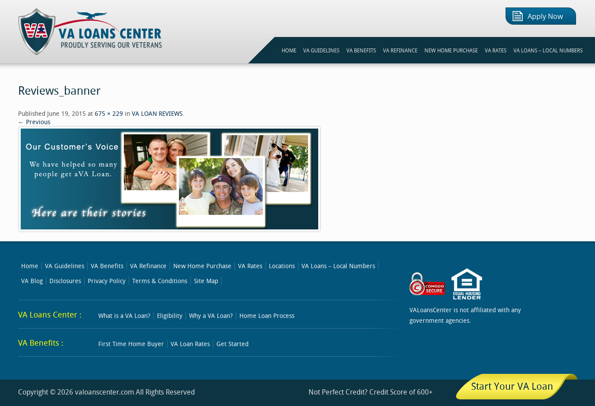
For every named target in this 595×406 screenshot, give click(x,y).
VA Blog (32, 281)
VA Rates (250, 266)
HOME (289, 50)
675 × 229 (109, 113)
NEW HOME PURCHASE (451, 50)
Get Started (232, 344)
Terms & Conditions (159, 281)
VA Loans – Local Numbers (548, 50)
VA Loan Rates (190, 344)
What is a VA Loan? (124, 315)
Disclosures (65, 281)
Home (29, 266)
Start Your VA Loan (512, 386)
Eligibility (169, 315)
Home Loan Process (266, 315)
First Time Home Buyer (131, 344)
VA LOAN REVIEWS (157, 113)
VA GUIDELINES (321, 50)
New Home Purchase (202, 266)
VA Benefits (107, 266)
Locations (282, 266)
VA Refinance (148, 266)
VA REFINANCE (400, 50)
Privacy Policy (107, 281)
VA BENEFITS (361, 50)
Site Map (206, 281)
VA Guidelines (64, 266)
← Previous (34, 122)
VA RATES (495, 50)
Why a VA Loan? (211, 315)
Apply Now (545, 16)
